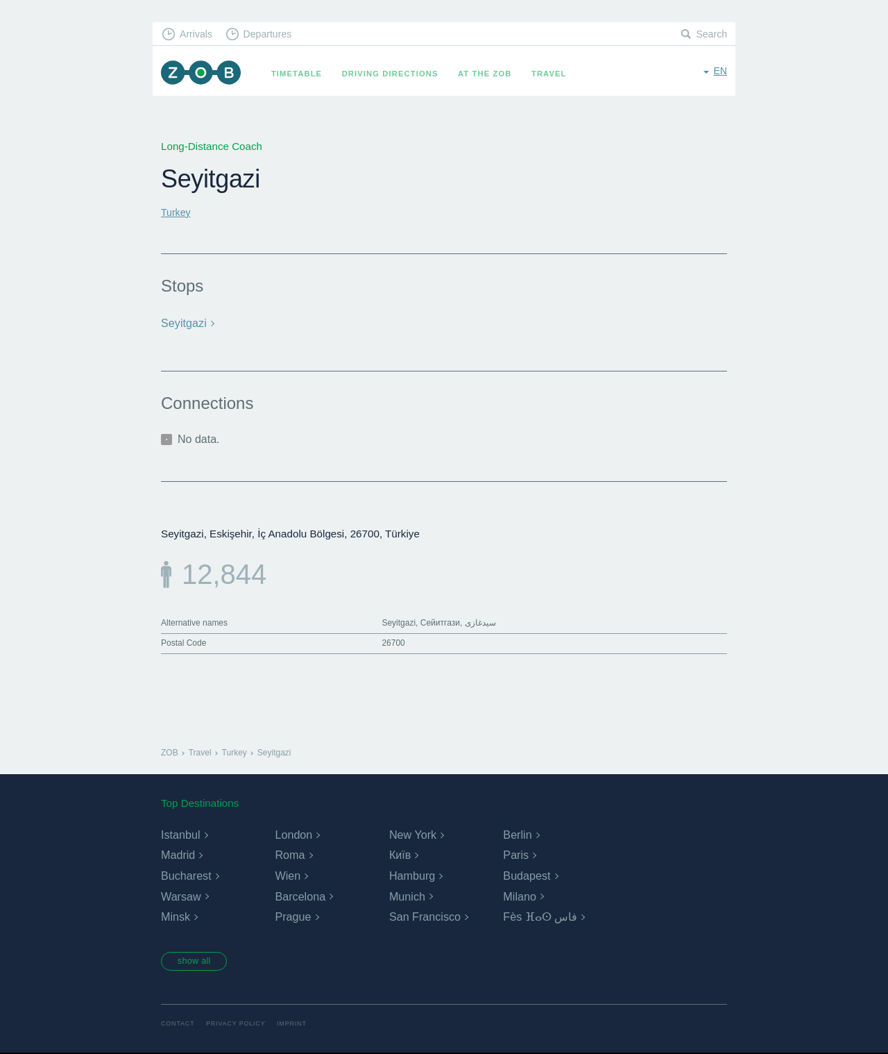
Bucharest (186, 874)
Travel (555, 73)
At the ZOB (491, 73)
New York (412, 833)
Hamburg (412, 874)
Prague (293, 916)
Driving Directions (396, 73)
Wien (287, 874)
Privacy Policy (241, 1024)
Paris (515, 854)
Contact (179, 1024)
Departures (274, 35)
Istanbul (180, 833)
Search (710, 35)
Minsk (175, 916)
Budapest (526, 874)
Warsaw (180, 895)
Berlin (517, 833)
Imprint (300, 1024)
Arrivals (198, 35)
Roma (290, 854)
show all (199, 961)
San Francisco (424, 916)
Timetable (303, 73)
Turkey (177, 212)
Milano (519, 895)
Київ (400, 854)
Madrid (178, 854)
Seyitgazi (183, 322)
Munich (407, 895)
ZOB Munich (204, 74)
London (293, 833)
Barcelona (300, 895)
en (719, 72)
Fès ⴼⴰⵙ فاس (540, 916)
